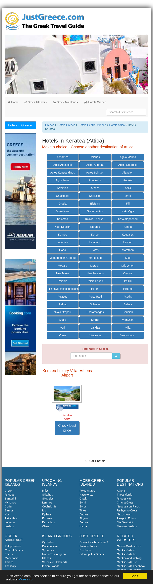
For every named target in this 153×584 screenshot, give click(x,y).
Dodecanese (50, 546)
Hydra (83, 526)
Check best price (67, 428)
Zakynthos (11, 518)
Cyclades (48, 542)
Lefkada (10, 522)
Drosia (63, 203)
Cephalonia (49, 506)
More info (25, 579)
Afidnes (95, 157)
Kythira (46, 514)
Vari (62, 327)
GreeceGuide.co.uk (129, 546)
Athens (95, 188)
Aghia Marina (128, 157)
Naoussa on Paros (128, 506)
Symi (82, 502)
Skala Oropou (62, 312)
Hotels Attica (117, 125)
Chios (45, 526)
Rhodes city (124, 498)
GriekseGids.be (126, 554)
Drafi (128, 195)
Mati (127, 257)
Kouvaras (128, 234)
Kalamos (62, 219)
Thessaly (10, 566)
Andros (83, 514)
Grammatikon (95, 211)
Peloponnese (13, 546)
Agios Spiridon (95, 172)
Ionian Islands (50, 566)
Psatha (128, 296)
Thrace (9, 562)
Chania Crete (125, 502)
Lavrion (127, 242)
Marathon (128, 250)
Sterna (95, 319)
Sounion (128, 312)
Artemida (62, 188)
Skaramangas (95, 312)
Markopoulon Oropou (62, 257)
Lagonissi (62, 242)
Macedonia (12, 558)
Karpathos (48, 522)
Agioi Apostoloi (62, 164)
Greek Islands (36, 102)
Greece (49, 125)
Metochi (95, 265)
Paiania (62, 281)
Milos (45, 490)
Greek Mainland (65, 102)
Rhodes (9, 494)
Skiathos (47, 494)
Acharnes (62, 157)
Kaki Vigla (128, 211)
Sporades (48, 550)
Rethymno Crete (127, 510)
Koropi (95, 234)
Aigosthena (63, 180)
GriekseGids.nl (126, 550)
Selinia (128, 304)
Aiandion (127, 172)
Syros (83, 506)
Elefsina (95, 203)
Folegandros (87, 490)
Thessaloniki (124, 494)
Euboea (47, 518)
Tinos (82, 510)
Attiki (128, 188)
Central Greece (14, 550)
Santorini (10, 498)
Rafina (63, 304)
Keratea (95, 226)
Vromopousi (128, 335)
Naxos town (124, 514)
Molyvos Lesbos (127, 526)
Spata (62, 319)
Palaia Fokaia (95, 281)
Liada (62, 250)
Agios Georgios (127, 164)
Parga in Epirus (126, 518)
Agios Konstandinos (62, 172)
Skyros (83, 518)
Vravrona (95, 335)
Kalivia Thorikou (95, 219)
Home (13, 102)
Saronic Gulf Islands (54, 562)
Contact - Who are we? (93, 542)
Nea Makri (62, 273)
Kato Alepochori (128, 219)
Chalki (83, 498)
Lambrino (95, 242)
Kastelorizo (86, 494)
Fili (128, 203)
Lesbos (9, 526)
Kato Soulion (62, 226)
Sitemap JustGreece (92, 554)
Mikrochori (127, 265)
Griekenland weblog (129, 558)
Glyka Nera (63, 211)
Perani (95, 288)
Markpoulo (95, 257)
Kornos (62, 234)
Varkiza (95, 327)
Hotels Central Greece (92, 125)
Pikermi (127, 288)
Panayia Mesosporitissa (63, 288)
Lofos (95, 250)
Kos (7, 514)
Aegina (83, 522)
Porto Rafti (95, 296)
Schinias (95, 304)
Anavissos (95, 180)
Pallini (127, 281)
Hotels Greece (95, 102)
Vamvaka (127, 319)
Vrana (62, 335)
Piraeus (62, 296)
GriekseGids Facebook (131, 566)
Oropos (127, 273)
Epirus (9, 554)
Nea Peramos (95, 273)
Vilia (127, 327)
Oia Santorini (125, 522)
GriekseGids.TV (127, 562)
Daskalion (95, 195)
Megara (62, 265)
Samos (9, 510)
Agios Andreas (95, 164)
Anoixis (127, 180)
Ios (44, 510)
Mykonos (10, 502)
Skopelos (48, 498)
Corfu (8, 506)
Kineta (128, 226)
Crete (8, 490)
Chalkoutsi (62, 195)
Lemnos (47, 502)
